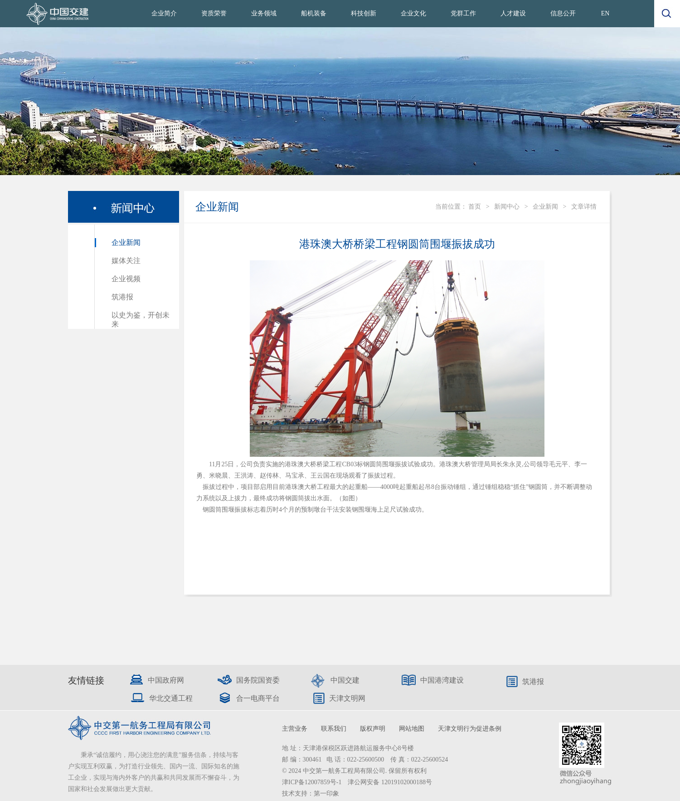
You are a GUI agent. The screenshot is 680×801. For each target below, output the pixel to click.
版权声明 (372, 728)
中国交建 (344, 680)
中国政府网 (166, 680)
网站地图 (411, 728)
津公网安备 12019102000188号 (390, 782)
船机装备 (313, 13)
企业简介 (164, 13)
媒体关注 (126, 260)
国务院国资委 (258, 680)
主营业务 (294, 728)
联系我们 (333, 728)
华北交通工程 (171, 698)
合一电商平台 (258, 698)
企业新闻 (126, 242)
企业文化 (413, 13)
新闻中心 (507, 206)
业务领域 (264, 13)
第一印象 (326, 793)
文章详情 (584, 206)
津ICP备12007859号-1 (312, 782)
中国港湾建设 (442, 680)
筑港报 (122, 297)
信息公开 (563, 13)
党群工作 (463, 13)
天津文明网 (347, 698)
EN (605, 13)
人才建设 (513, 13)
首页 (474, 206)
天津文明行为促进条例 (469, 728)
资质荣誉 (214, 13)
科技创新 (363, 13)
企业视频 (126, 279)
